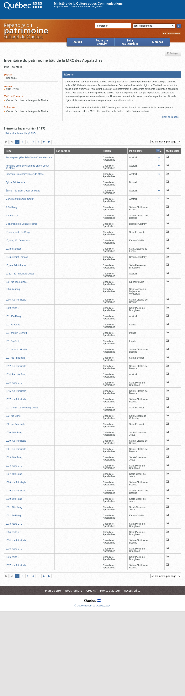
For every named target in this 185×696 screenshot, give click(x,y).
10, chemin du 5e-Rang (18, 232)
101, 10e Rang (13, 316)
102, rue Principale (15, 424)
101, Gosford (12, 341)
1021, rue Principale (16, 449)
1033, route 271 (14, 523)
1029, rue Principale (16, 490)
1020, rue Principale (16, 440)
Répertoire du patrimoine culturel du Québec (78, 6)
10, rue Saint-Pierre (16, 265)
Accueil (77, 42)
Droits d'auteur (110, 590)
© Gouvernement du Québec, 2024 (93, 605)
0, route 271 (12, 215)
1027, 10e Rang (14, 474)
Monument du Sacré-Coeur (20, 199)
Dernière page (50, 142)
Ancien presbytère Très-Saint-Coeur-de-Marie (29, 157)
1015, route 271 (14, 382)
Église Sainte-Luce (15, 182)
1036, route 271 (14, 557)
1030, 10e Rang (14, 499)
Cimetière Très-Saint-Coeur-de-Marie (25, 174)
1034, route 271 (14, 532)
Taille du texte (171, 33)
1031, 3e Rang (13, 515)
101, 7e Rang (12, 324)
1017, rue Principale (16, 399)
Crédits (91, 590)
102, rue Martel (13, 416)
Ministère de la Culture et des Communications (88, 3)
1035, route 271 (14, 548)
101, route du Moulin (16, 349)
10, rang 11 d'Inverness (18, 240)
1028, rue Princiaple (16, 482)
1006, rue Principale (16, 299)
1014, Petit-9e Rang (16, 374)
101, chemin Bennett (16, 333)
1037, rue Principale (16, 565)
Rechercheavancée (102, 42)
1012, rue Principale (16, 366)
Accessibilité (132, 590)
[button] (121, 74)
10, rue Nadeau (14, 248)
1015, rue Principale (16, 391)
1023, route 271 (14, 465)
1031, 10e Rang (14, 507)
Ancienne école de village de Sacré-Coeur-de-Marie (28, 166)
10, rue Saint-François (17, 257)
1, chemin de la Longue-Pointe (21, 224)
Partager (173, 53)
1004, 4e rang (13, 289)
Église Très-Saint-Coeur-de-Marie (23, 190)
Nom (8, 151)
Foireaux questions (130, 42)
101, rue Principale (15, 357)
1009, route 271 (14, 308)
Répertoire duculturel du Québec (26, 31)
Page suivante (44, 142)
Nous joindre (73, 590)
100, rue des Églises (16, 282)
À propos (157, 42)
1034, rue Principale (16, 540)
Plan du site (53, 590)
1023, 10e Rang (14, 457)
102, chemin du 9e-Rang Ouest (22, 407)
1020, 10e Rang (14, 432)
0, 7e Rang (11, 207)
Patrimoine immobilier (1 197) (20, 133)
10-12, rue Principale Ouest (20, 273)
